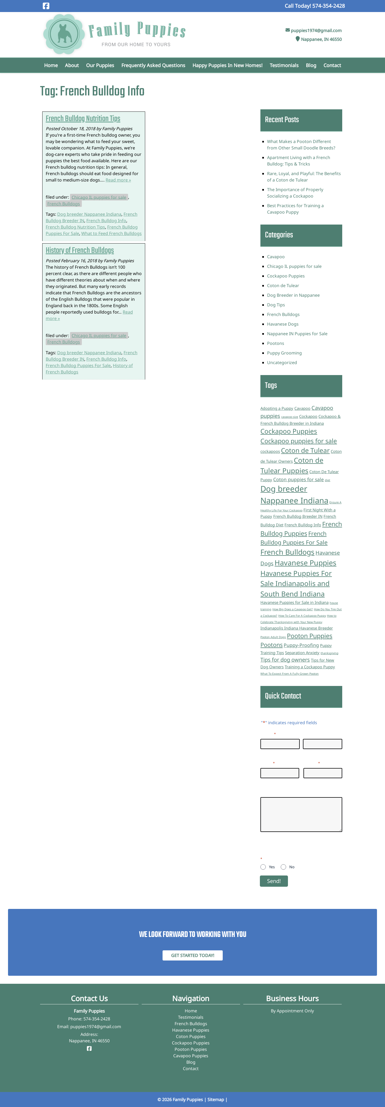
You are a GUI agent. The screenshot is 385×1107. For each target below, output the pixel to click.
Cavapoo (276, 257)
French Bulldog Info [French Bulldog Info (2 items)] (302, 524)
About (72, 65)
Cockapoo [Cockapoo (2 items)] (308, 416)
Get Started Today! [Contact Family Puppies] (192, 955)
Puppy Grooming (284, 353)
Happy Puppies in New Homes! (227, 65)
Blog (311, 65)
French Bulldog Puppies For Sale (78, 365)
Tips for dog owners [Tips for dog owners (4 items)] (285, 659)
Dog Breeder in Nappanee (293, 295)
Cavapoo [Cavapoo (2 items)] (302, 408)
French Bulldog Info (106, 220)
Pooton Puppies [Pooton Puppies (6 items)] (309, 635)
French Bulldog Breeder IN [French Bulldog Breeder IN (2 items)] (297, 516)
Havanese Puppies (190, 1030)
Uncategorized (282, 362)
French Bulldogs (63, 203)
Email (267, 763)
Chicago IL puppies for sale (99, 197)
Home (51, 65)
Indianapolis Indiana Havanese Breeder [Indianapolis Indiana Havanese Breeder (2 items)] (296, 628)
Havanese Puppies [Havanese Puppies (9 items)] (305, 563)
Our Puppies (100, 65)
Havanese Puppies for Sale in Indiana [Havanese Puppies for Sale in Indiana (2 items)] (294, 602)
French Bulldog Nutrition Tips (83, 119)
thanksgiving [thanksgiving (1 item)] (329, 653)
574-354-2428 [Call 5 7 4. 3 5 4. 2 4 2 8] (96, 1019)
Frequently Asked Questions (153, 65)
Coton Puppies (191, 1036)
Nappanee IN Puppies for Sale (297, 334)
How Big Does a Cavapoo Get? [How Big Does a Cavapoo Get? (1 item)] (292, 609)
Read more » (118, 180)
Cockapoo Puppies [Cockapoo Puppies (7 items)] (288, 431)
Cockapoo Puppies (286, 276)
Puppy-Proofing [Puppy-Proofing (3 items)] (301, 645)
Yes (272, 866)
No (291, 866)
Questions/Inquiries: (281, 792)
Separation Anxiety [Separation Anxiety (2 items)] (302, 652)
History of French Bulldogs (80, 250)
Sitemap (215, 1099)
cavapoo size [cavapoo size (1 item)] (289, 417)
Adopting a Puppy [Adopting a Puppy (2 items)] (276, 408)
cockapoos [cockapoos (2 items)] (270, 451)
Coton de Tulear (283, 285)
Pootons (275, 343)
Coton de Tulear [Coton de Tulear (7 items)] (305, 450)
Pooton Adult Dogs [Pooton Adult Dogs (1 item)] (273, 637)
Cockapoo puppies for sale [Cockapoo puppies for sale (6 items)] (298, 441)
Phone (311, 763)
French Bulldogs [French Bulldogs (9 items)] (287, 552)
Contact (332, 65)
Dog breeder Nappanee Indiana (89, 214)
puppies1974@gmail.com (316, 30)
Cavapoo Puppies (190, 1056)
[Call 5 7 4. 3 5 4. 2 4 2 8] (328, 5)
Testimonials (284, 65)
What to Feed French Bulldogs (111, 233)
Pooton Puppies (191, 1049)
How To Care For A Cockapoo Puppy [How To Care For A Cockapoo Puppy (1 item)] (302, 616)
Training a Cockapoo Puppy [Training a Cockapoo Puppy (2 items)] (310, 666)
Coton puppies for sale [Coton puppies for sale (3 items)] (298, 479)
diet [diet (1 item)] (327, 480)
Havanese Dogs (283, 324)
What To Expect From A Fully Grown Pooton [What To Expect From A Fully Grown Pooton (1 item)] (289, 674)
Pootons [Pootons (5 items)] (271, 645)
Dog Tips (276, 305)
